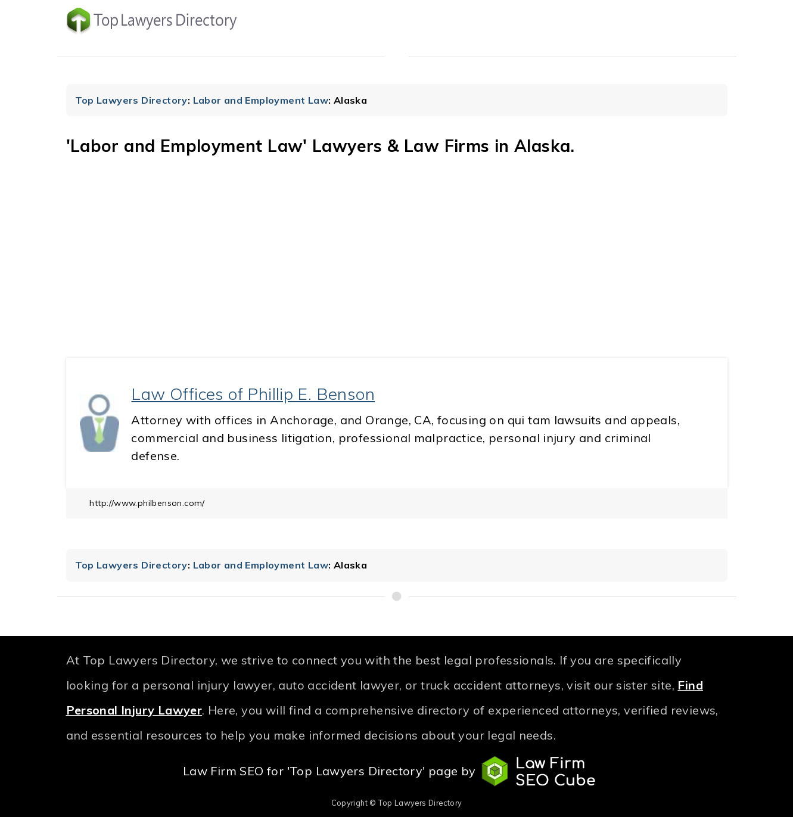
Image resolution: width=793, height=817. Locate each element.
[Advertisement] (396, 268)
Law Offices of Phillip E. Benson (253, 393)
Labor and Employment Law (260, 100)
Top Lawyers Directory (131, 100)
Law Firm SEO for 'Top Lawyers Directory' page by (396, 771)
